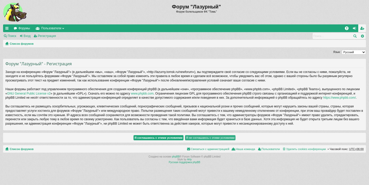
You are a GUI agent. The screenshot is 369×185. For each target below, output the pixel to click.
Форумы (24, 28)
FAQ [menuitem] (348, 29)
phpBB (176, 156)
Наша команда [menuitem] (245, 149)
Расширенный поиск (362, 36)
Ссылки (8, 29)
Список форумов (22, 43)
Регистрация (47, 36)
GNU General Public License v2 (28, 93)
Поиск (12, 36)
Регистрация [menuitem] (363, 29)
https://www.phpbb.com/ (339, 97)
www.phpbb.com (142, 93)
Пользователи (51, 28)
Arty (189, 159)
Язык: (337, 51)
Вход (27, 36)
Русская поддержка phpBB (184, 162)
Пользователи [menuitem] (270, 149)
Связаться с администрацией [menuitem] (210, 149)
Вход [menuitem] (355, 29)
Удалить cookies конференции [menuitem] (306, 149)
